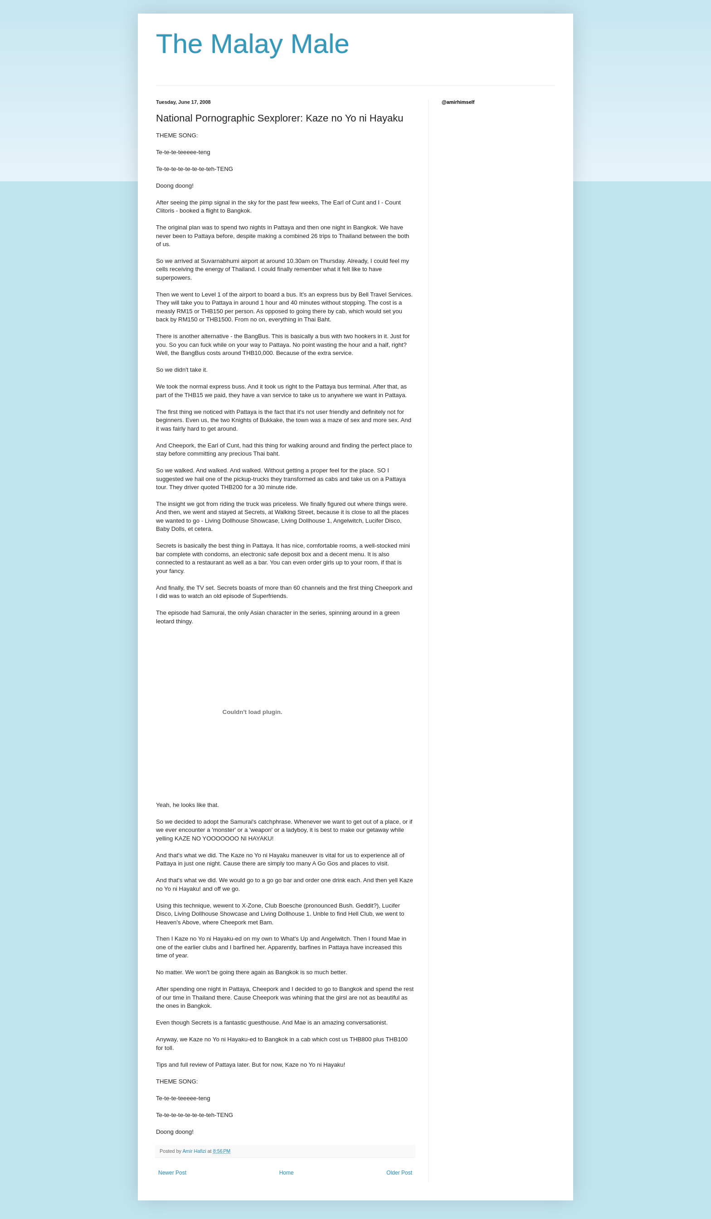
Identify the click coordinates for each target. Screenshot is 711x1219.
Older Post (399, 1173)
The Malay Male (253, 44)
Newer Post (172, 1173)
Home (286, 1173)
